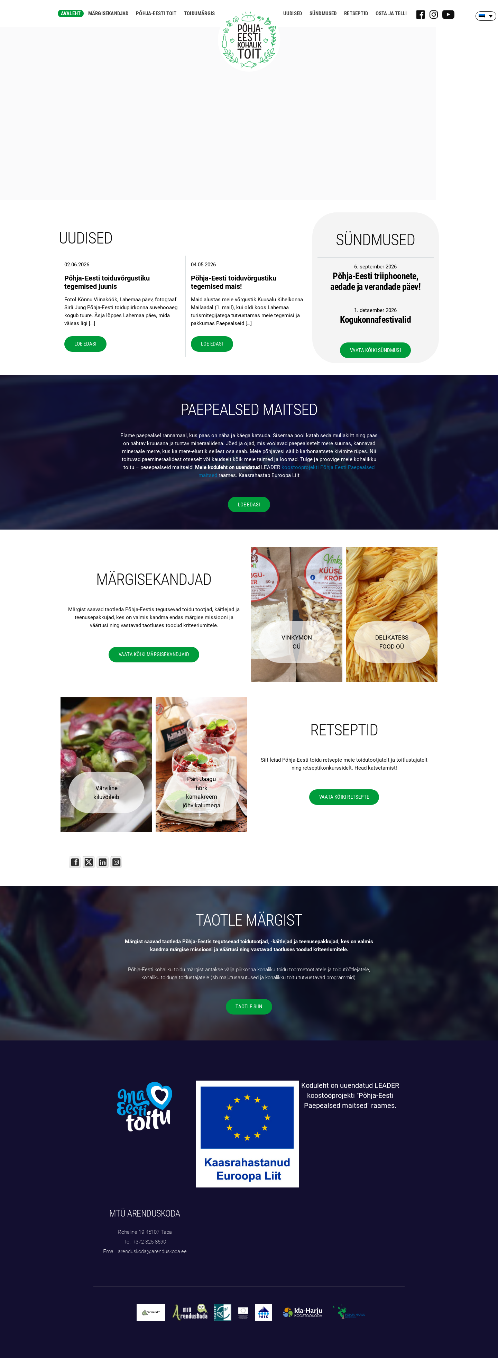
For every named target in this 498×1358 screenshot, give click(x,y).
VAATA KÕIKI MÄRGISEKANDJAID (154, 654)
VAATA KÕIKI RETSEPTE (344, 797)
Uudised (292, 13)
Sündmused (323, 13)
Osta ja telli (391, 13)
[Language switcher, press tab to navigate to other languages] (486, 16)
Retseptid (356, 13)
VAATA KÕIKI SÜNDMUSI (375, 350)
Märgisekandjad (108, 13)
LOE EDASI (85, 344)
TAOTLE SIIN (249, 1006)
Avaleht (71, 13)
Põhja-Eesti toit (156, 13)
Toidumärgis (199, 13)
